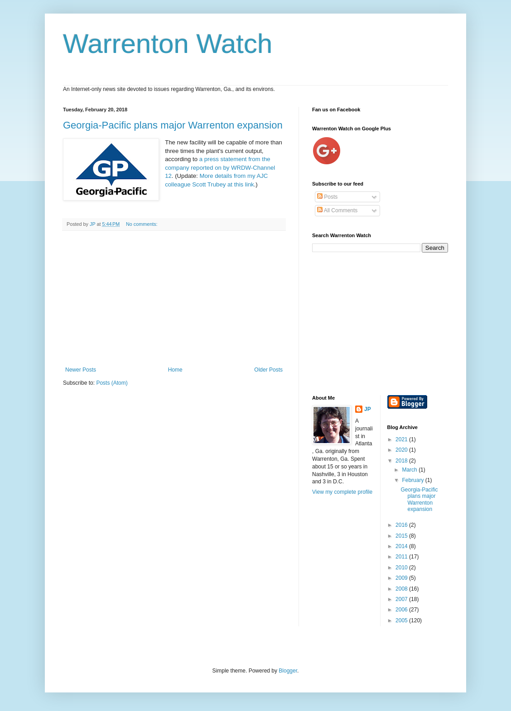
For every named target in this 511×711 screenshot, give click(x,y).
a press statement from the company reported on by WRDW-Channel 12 (220, 167)
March (410, 470)
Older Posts (268, 370)
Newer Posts (80, 370)
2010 (402, 567)
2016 (402, 525)
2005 (402, 620)
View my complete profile (342, 492)
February (413, 480)
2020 (402, 450)
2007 (402, 599)
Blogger (288, 671)
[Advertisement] (174, 298)
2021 (402, 439)
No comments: (142, 224)
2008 (402, 589)
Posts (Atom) (111, 383)
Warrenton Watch (167, 44)
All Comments (337, 210)
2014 (402, 546)
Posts (327, 197)
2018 (402, 461)
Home (175, 370)
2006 (402, 609)
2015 (402, 536)
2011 (402, 557)
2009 (402, 578)
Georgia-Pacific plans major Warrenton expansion (173, 125)
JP (367, 409)
